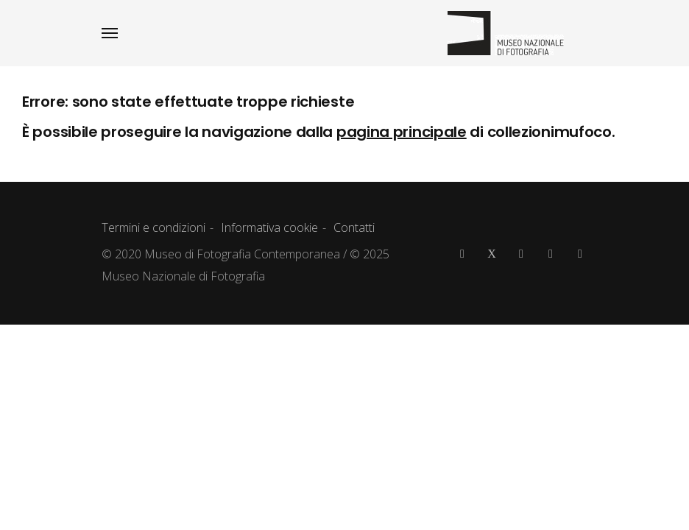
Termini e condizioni (153, 227)
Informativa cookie (269, 227)
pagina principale (401, 131)
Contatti (354, 227)
